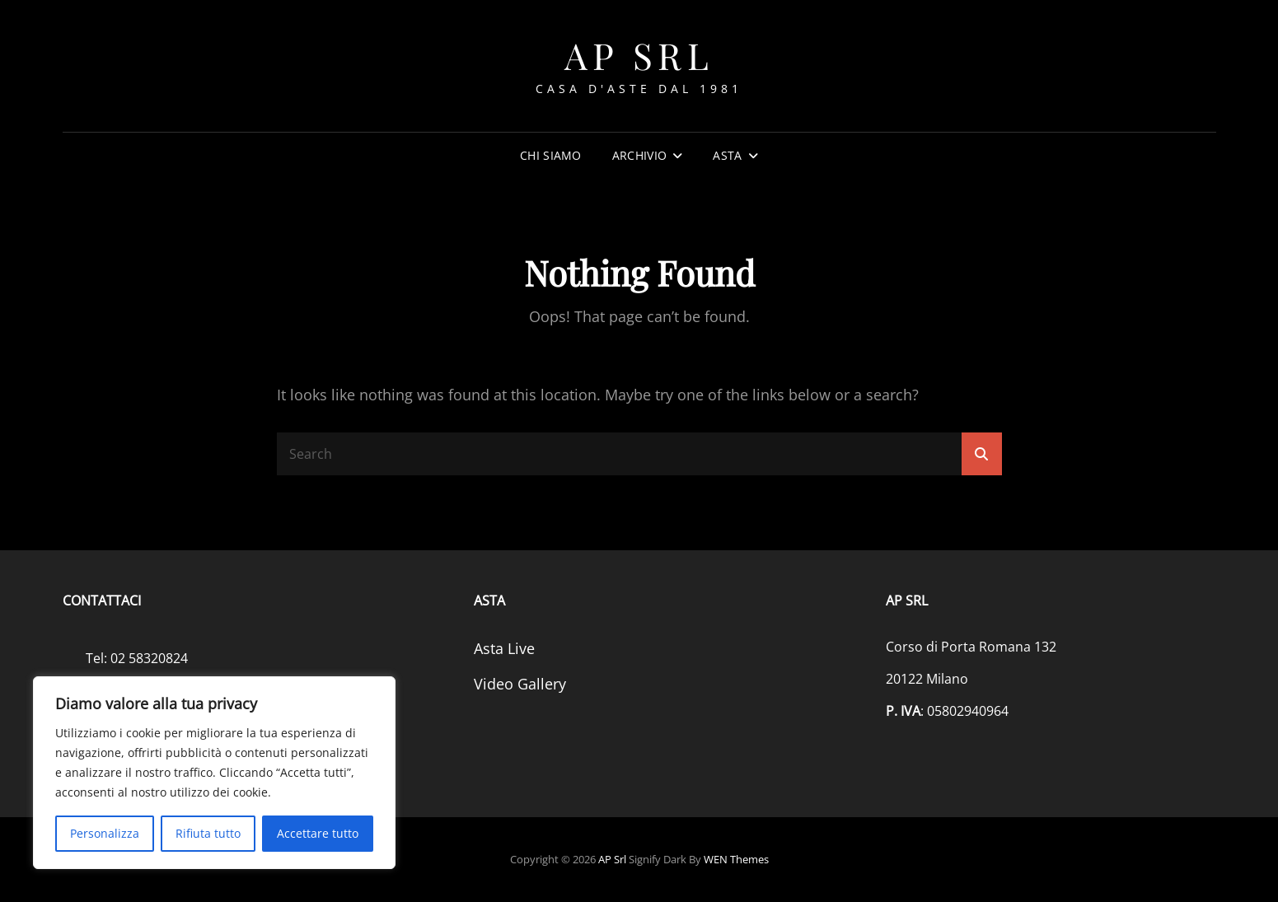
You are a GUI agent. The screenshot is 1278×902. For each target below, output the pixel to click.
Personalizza (104, 833)
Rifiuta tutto (208, 833)
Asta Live (504, 648)
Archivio (639, 155)
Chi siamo (551, 155)
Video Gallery (520, 684)
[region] (214, 772)
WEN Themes (736, 859)
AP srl (639, 54)
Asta (727, 155)
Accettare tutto (317, 833)
